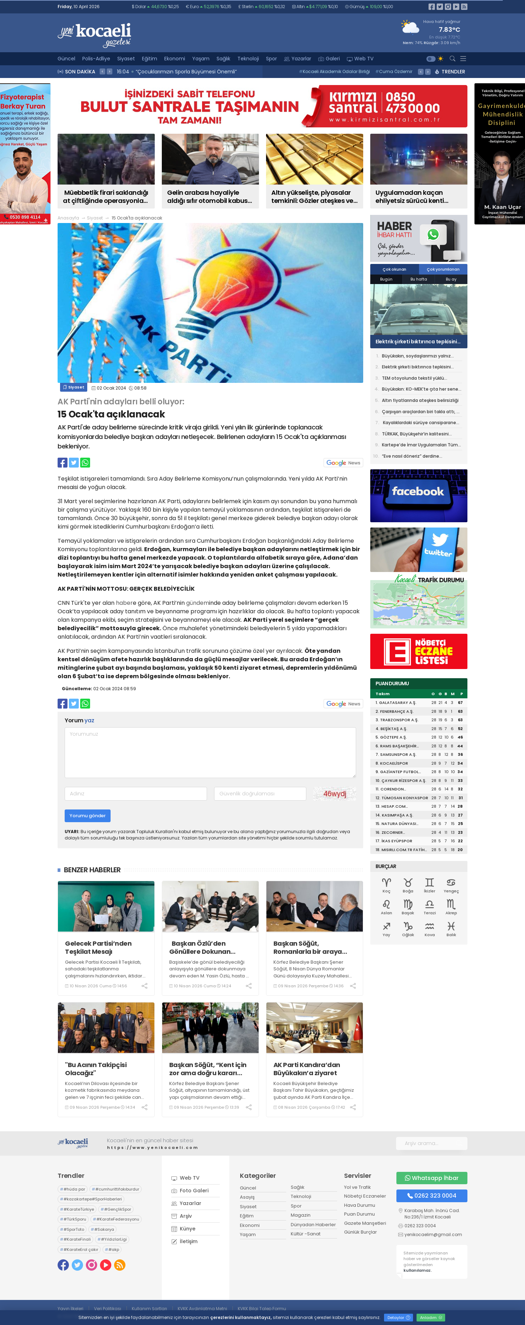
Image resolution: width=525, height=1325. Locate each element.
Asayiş (247, 1197)
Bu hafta (419, 279)
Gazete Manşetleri (365, 1223)
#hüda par (72, 1189)
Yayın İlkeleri (70, 1309)
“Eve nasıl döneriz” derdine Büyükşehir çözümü (410, 457)
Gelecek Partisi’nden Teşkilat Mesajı (99, 947)
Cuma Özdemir (393, 71)
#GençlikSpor (116, 1209)
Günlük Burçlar (360, 1232)
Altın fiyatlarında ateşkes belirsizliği (420, 400)
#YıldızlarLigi (112, 1239)
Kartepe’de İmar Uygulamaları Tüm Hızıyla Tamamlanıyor (420, 446)
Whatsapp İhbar (432, 1178)
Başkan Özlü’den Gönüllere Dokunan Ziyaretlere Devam (200, 947)
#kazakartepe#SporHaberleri (91, 1199)
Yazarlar (297, 58)
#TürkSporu (73, 1219)
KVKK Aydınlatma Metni (202, 1309)
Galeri (329, 58)
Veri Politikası (107, 1309)
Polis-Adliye (96, 58)
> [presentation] (109, 71)
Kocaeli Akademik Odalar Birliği (334, 71)
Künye (183, 1228)
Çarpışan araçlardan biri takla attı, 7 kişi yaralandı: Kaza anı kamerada (420, 413)
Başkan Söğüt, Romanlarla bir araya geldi (307, 947)
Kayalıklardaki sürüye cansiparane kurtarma (419, 424)
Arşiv (181, 1215)
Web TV (360, 58)
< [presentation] (102, 71)
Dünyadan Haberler (313, 1224)
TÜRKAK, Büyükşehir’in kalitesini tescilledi (415, 435)
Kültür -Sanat (305, 1233)
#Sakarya (102, 1229)
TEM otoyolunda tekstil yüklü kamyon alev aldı (413, 379)
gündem (197, 603)
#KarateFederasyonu (116, 1219)
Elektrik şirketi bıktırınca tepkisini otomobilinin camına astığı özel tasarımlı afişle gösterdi (416, 341)
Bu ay (451, 279)
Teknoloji (248, 58)
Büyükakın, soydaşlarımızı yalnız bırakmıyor (416, 357)
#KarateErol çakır (79, 1249)
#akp (112, 1249)
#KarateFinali (75, 1239)
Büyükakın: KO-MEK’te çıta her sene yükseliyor (420, 390)
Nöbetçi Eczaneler (365, 1196)
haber (124, 603)
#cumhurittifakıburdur (115, 1189)
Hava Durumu (359, 1205)
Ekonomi (174, 58)
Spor (271, 58)
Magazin (301, 1215)
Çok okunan (394, 269)
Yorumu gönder (88, 815)
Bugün (386, 279)
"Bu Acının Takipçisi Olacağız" (95, 1069)
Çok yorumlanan (443, 269)
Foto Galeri (189, 1190)
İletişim (184, 1241)
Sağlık (223, 58)
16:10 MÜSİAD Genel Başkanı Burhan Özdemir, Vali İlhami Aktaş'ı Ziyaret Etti (208, 71)
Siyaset (126, 58)
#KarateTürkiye (77, 1209)
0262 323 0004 (431, 1196)
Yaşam (201, 58)
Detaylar (399, 1317)
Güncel (66, 58)
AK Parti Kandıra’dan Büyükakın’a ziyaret (306, 1069)
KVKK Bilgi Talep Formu (262, 1309)
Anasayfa (68, 218)
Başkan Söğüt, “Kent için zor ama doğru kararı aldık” (208, 1069)
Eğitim (149, 58)
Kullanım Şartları (149, 1309)
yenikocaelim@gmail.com (433, 1234)
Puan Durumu (359, 1214)
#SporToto (72, 1229)
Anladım (431, 1317)
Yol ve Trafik (357, 1187)
